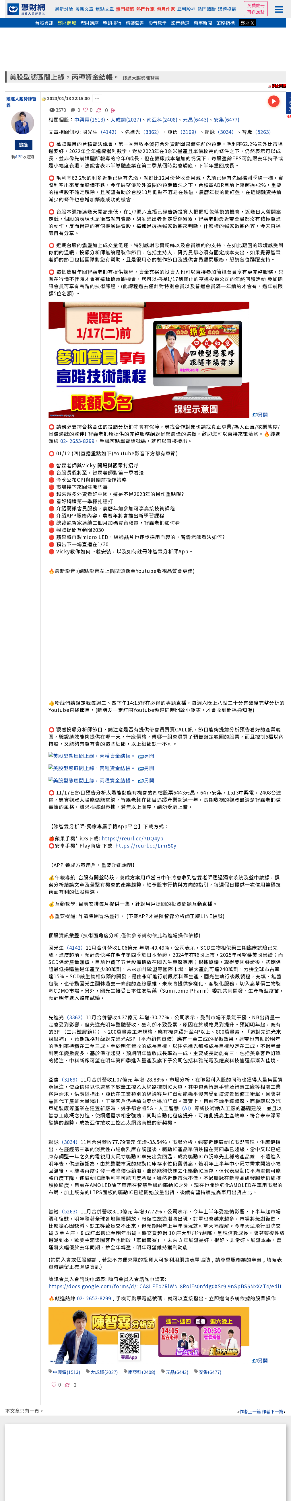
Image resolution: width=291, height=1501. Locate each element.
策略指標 (225, 22)
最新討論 (64, 8)
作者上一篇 (248, 1390)
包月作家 (166, 8)
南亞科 (154, 119)
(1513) (97, 119)
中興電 (82, 119)
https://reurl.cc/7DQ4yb (133, 816)
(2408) (170, 119)
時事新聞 (203, 22)
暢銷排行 (112, 22)
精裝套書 (135, 22)
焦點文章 (105, 8)
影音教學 (157, 22)
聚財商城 (67, 22)
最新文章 (84, 8)
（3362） (151, 131)
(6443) (201, 119)
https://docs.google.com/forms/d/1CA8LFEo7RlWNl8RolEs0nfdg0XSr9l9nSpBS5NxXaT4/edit (165, 1264)
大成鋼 (118, 119)
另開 (260, 414)
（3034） (226, 131)
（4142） (109, 131)
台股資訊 (44, 22)
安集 (219, 119)
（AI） (186, 1086)
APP (19, 156)
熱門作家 (145, 8)
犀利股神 (186, 8)
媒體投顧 (227, 8)
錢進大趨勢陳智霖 (141, 78)
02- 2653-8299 (77, 440)
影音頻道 (180, 22)
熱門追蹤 (206, 8)
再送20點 (256, 12)
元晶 (188, 119)
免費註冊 (256, 5)
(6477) (232, 119)
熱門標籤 (125, 8)
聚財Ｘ (248, 22)
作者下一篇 (274, 1390)
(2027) (133, 119)
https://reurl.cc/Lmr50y (145, 823)
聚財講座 (89, 22)
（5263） (263, 131)
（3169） (188, 131)
